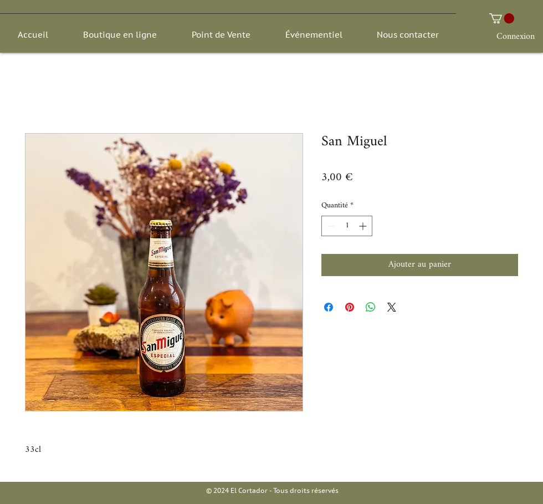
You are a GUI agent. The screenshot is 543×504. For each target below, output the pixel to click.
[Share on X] (391, 307)
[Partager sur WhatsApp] (370, 307)
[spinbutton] (347, 226)
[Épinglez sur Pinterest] (349, 307)
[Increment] (364, 226)
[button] (501, 18)
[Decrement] (330, 226)
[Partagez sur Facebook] (328, 307)
